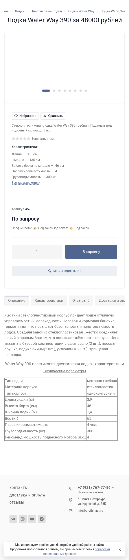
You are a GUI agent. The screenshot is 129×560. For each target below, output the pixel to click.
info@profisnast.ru (90, 510)
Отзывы (16, 502)
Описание (16, 300)
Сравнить (53, 116)
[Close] (118, 549)
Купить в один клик (64, 270)
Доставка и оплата (27, 495)
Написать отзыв (43, 138)
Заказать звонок (91, 492)
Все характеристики (26, 182)
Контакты (18, 488)
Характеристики (49, 300)
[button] (46, 90)
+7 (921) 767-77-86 (94, 487)
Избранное (25, 116)
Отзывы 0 (81, 300)
